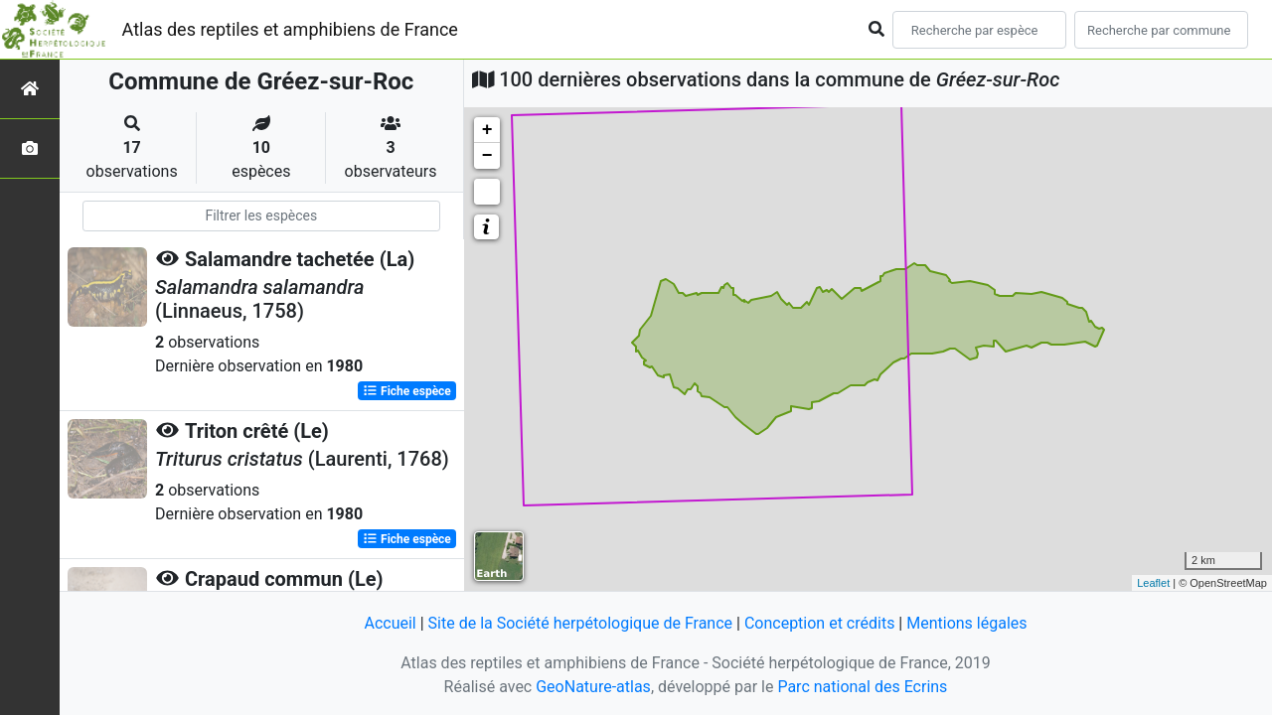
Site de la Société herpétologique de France (580, 623)
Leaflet (1153, 583)
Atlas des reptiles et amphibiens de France (290, 29)
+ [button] (487, 130)
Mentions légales (966, 623)
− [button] (487, 156)
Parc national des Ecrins (862, 686)
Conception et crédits (819, 623)
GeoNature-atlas (593, 686)
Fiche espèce (407, 391)
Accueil (389, 623)
